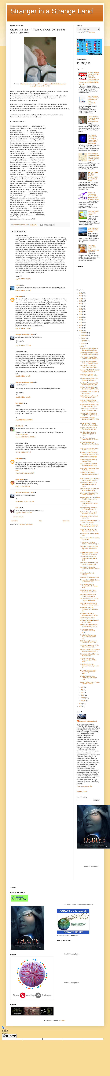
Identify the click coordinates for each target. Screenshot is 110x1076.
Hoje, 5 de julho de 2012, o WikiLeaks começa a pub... (89, 604)
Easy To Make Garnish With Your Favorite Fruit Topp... (89, 464)
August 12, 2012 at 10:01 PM (24, 420)
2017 (80, 317)
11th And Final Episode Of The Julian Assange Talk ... (89, 646)
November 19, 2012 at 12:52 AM (25, 437)
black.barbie (19, 426)
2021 (80, 306)
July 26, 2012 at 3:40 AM (22, 376)
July (82, 346)
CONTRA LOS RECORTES (88, 457)
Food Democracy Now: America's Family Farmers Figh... (89, 586)
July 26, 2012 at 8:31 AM (22, 397)
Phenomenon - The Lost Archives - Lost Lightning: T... (90, 543)
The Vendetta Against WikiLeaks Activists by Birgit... (87, 630)
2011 (80, 704)
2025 (80, 296)
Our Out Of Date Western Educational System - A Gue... (88, 433)
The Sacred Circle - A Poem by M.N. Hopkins (89, 392)
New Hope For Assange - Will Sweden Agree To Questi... (89, 383)
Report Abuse (82, 792)
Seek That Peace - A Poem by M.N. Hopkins (93, 229)
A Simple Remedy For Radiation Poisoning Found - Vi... (89, 666)
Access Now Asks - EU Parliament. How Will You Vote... (88, 659)
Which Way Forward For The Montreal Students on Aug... (89, 353)
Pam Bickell (19, 403)
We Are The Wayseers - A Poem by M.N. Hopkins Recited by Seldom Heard (93, 196)
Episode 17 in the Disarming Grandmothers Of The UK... (89, 453)
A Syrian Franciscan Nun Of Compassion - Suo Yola (88, 428)
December (84, 333)
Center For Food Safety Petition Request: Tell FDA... (90, 683)
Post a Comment (18, 517)
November (84, 335)
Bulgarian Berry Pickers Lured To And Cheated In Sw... (89, 405)
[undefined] (5, 1036)
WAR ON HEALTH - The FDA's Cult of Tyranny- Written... (89, 479)
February (83, 698)
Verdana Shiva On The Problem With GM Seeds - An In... (90, 498)
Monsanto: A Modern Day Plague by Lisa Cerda (88, 595)
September (84, 341)
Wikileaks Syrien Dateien (87, 618)
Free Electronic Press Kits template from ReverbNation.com (78, 904)
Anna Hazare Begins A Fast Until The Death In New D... (89, 358)
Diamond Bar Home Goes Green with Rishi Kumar (88, 591)
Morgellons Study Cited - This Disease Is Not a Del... (89, 379)
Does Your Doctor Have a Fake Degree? (93, 212)
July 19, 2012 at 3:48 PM (22, 328)
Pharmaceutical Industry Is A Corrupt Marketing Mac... (89, 349)
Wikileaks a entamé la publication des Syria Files (89, 614)
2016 (80, 320)
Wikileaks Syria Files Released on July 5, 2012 (89, 621)
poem (17, 470)
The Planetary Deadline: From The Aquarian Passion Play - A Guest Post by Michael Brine (93, 139)
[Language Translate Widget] (88, 29)
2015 (80, 322)
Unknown (18, 296)
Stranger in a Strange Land (51, 11)
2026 (80, 293)
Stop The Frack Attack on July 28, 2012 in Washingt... (89, 449)
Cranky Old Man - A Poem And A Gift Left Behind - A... (89, 489)
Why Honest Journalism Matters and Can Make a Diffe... (88, 677)
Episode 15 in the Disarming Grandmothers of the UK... (89, 625)
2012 (80, 330)
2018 (80, 314)
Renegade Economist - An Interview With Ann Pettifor (89, 375)
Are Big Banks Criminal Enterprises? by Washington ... (89, 444)
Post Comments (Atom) (26, 524)
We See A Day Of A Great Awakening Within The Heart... (88, 671)
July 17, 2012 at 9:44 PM (22, 290)
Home (40, 521)
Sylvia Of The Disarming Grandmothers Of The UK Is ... (89, 419)
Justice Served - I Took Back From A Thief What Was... (89, 409)
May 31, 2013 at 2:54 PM (23, 452)
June (82, 687)
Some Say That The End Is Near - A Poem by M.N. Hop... (88, 484)
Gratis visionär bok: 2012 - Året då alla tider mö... (89, 654)
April (82, 692)
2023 (80, 301)
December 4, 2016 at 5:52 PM (24, 501)
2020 (80, 309)
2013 (80, 328)
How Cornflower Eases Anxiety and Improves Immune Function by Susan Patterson (93, 157)
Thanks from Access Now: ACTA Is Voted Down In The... (88, 636)
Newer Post (14, 521)
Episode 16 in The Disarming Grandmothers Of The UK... (89, 525)
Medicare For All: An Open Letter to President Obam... (89, 366)
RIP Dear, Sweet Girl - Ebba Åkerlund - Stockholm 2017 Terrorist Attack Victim (93, 176)
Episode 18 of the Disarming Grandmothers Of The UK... (89, 388)
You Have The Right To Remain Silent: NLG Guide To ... (89, 370)
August (83, 343)
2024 (80, 298)
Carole (17, 285)
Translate (89, 32)
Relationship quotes (21, 434)
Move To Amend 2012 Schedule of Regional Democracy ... (90, 650)
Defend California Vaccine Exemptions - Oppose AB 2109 (88, 558)
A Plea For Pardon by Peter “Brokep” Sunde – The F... (89, 530)
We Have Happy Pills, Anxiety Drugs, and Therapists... (89, 599)
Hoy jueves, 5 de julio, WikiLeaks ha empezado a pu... (89, 609)
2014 (80, 325)
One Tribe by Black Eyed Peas (89, 577)
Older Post (66, 521)
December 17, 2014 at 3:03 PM (24, 473)
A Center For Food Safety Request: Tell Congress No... (89, 401)
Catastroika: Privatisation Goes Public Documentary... (89, 469)
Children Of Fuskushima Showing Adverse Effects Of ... (89, 474)
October (83, 338)
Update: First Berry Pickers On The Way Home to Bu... (89, 396)
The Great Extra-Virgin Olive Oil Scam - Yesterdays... (90, 521)
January (83, 700)
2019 (80, 312)
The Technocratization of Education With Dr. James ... (89, 438)
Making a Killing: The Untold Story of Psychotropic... (88, 508)
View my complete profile (84, 786)
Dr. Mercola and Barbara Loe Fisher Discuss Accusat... (89, 563)
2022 (80, 304)
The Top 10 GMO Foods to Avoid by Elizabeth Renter (89, 362)
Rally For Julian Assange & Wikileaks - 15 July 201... (88, 512)
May (82, 690)
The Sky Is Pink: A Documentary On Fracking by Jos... (89, 503)
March (83, 695)
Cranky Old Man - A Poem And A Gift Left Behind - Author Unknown (93, 119)
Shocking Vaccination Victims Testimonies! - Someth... (89, 553)
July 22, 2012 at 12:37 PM (23, 345)
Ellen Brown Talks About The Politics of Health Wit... (89, 494)
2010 (80, 706)
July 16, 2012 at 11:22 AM (23, 279)
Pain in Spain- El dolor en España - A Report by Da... (89, 424)
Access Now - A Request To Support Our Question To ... (89, 414)
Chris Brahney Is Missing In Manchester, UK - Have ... (89, 641)
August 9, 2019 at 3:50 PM (23, 513)
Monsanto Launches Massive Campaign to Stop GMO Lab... (89, 548)
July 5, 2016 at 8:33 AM (22, 486)
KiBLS (17, 508)
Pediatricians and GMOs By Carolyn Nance (88, 460)
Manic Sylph (19, 479)
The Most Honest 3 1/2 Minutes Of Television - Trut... (89, 580)
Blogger (63, 1020)
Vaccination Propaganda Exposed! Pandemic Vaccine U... (89, 568)
